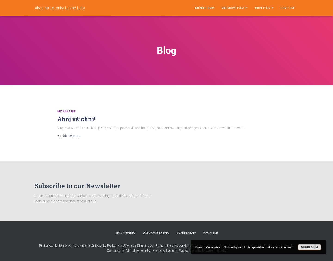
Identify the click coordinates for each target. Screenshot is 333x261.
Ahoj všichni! (76, 119)
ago (71, 135)
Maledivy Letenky (138, 250)
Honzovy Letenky (164, 250)
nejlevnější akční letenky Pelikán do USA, (101, 245)
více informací (284, 247)
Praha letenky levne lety (55, 245)
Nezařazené (66, 111)
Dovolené (288, 8)
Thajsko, (171, 245)
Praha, (159, 245)
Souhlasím (309, 247)
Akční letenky (205, 8)
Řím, (140, 245)
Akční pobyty (264, 8)
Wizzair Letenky (190, 250)
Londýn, (184, 245)
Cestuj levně (115, 250)
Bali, (133, 245)
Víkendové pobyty (235, 8)
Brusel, (149, 245)
